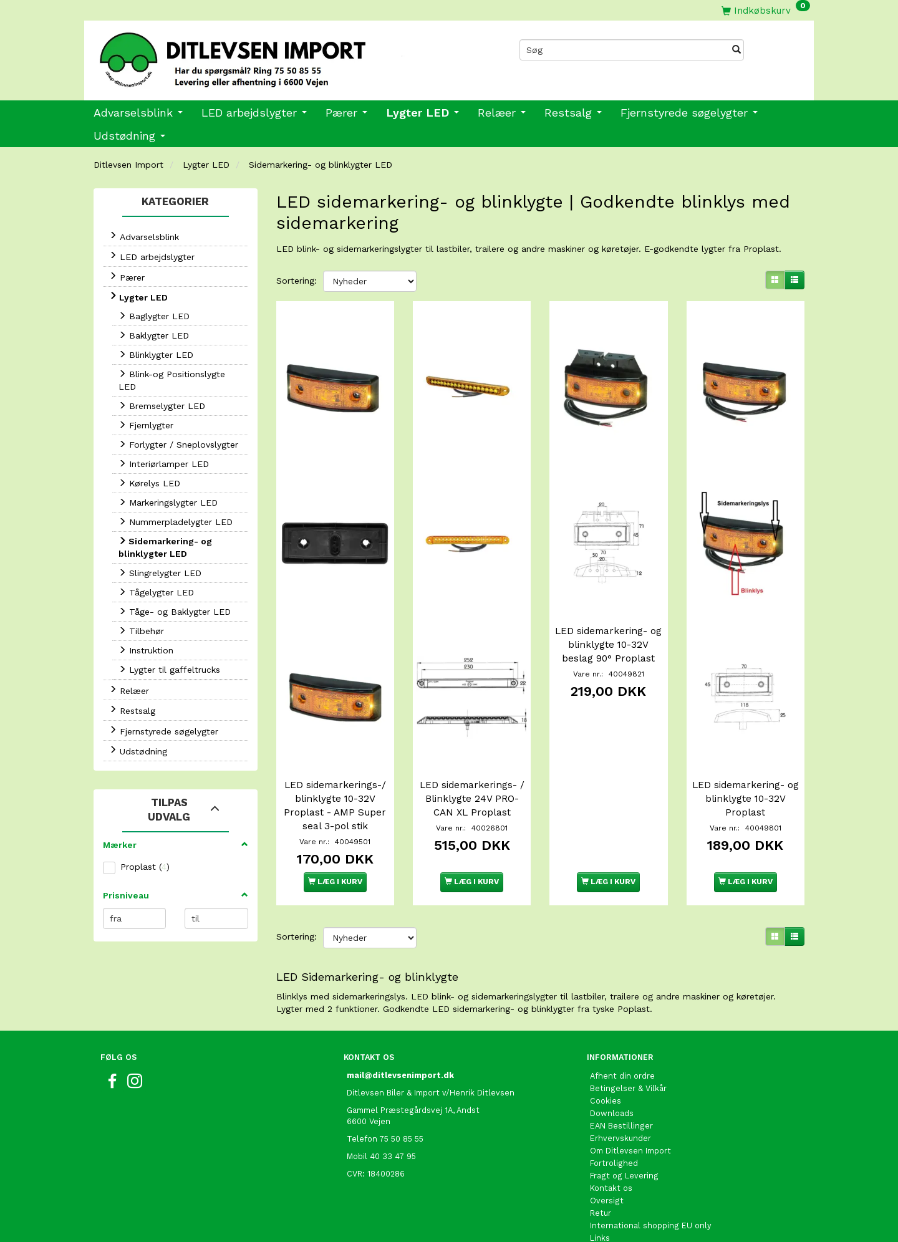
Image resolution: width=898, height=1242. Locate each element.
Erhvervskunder (620, 1120)
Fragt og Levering (624, 1157)
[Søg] (736, 50)
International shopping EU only (651, 1207)
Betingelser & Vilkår (628, 1070)
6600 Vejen (368, 1103)
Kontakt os (611, 1170)
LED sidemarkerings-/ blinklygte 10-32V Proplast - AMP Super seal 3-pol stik (335, 787)
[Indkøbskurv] (766, 10)
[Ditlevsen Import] (267, 55)
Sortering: (296, 281)
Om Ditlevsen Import (630, 1132)
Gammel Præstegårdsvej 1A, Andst (413, 1092)
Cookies (605, 1082)
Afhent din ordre (622, 1057)
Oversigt (607, 1182)
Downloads (612, 1095)
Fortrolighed (614, 1145)
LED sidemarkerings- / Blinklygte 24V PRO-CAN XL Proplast (472, 780)
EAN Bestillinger (621, 1107)
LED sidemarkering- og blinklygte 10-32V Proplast (745, 780)
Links (600, 1220)
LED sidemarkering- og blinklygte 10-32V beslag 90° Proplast (608, 633)
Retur (600, 1195)
